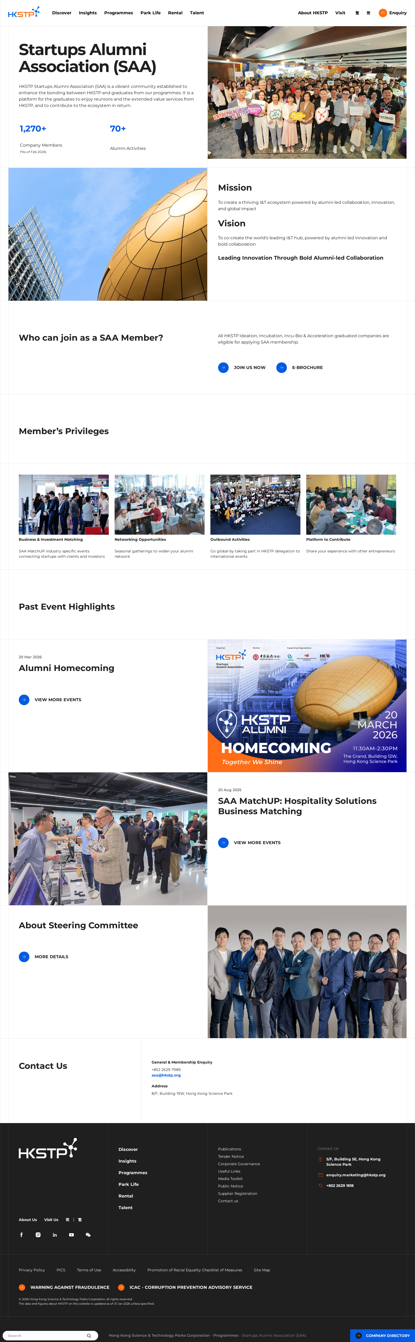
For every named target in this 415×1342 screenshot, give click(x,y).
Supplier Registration (237, 1193)
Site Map (262, 1270)
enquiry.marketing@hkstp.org (352, 1175)
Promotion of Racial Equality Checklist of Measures (194, 1270)
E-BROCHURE (299, 367)
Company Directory (382, 1335)
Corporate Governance (239, 1163)
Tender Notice (231, 1156)
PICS (61, 1270)
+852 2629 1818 (336, 1185)
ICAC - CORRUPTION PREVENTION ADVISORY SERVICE (185, 1287)
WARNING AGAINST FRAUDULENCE (64, 1287)
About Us (28, 1219)
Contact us (228, 1201)
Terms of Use (89, 1270)
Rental (175, 12)
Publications (229, 1149)
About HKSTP (313, 12)
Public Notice (230, 1186)
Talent (197, 12)
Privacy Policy (32, 1270)
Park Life (151, 12)
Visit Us (51, 1219)
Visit (340, 12)
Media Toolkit (230, 1178)
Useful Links (229, 1171)
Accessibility (124, 1270)
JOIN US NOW (242, 367)
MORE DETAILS (43, 957)
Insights (88, 12)
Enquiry (393, 13)
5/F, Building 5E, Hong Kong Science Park (349, 1161)
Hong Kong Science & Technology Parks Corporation (159, 1335)
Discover (61, 12)
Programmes (118, 12)
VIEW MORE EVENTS (50, 700)
